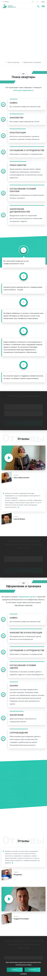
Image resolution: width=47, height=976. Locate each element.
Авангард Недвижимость (23, 90)
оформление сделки (27, 597)
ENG (43, 2)
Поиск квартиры (13, 62)
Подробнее (23, 973)
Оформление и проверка (32, 62)
